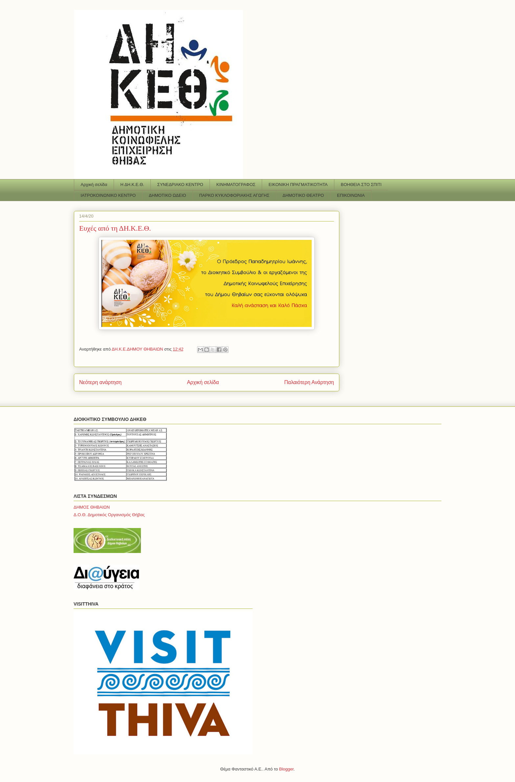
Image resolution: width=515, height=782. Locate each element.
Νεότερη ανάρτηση (100, 382)
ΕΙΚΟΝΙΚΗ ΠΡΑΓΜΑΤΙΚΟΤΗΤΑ (298, 184)
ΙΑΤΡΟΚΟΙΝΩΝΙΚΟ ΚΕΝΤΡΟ (108, 195)
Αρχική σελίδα (94, 184)
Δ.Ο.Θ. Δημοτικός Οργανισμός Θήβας (109, 514)
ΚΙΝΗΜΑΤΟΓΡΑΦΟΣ (236, 184)
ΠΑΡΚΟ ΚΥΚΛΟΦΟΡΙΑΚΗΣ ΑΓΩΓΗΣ (234, 195)
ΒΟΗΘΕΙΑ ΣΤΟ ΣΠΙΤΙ (361, 184)
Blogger (286, 769)
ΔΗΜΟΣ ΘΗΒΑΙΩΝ (92, 507)
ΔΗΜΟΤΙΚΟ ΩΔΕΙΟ (167, 195)
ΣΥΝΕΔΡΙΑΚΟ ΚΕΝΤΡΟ (180, 184)
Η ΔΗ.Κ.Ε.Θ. (132, 184)
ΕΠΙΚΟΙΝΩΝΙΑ (351, 195)
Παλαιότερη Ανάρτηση (309, 382)
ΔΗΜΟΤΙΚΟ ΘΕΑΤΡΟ (303, 195)
